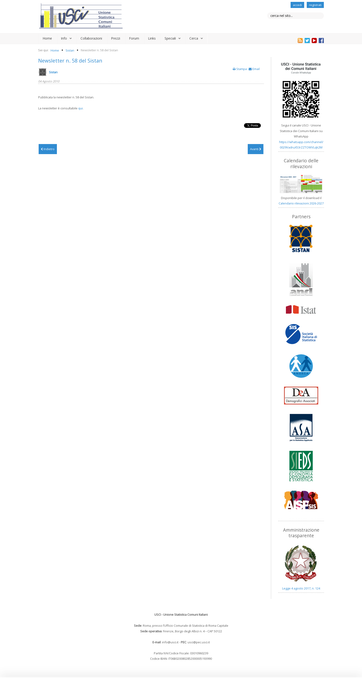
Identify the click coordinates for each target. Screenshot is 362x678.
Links (152, 38)
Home (47, 38)
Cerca (193, 38)
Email (254, 69)
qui (80, 108)
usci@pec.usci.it (199, 642)
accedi (297, 5)
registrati (315, 5)
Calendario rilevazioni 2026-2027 (301, 203)
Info (64, 38)
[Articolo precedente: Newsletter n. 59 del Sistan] (48, 149)
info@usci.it (170, 642)
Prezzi (115, 38)
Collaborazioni (91, 38)
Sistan (53, 72)
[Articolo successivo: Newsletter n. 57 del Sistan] (255, 149)
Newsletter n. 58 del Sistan (70, 60)
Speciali (170, 38)
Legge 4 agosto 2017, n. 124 (301, 588)
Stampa (240, 69)
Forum (134, 38)
